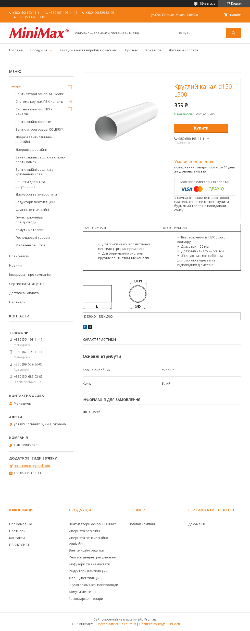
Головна (16, 50)
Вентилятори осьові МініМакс (40, 93)
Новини (15, 265)
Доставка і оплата (183, 50)
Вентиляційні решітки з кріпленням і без (34, 171)
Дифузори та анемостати (36, 194)
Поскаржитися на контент (116, 624)
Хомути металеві (29, 229)
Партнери (17, 302)
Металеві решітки (30, 245)
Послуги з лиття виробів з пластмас (88, 50)
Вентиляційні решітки (86, 550)
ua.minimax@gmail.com (32, 466)
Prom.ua (150, 619)
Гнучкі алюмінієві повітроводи (29, 219)
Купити (201, 128)
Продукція (38, 50)
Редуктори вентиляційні (35, 202)
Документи (197, 524)
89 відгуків (207, 3)
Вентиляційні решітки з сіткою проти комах (40, 159)
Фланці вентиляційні (32, 209)
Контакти (153, 50)
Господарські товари (33, 237)
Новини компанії (142, 524)
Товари (15, 86)
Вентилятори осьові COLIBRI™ (39, 129)
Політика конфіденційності (159, 624)
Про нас (131, 50)
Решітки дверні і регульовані (92, 557)
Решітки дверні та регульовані (30, 184)
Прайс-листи (19, 256)
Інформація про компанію (30, 274)
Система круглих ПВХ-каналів (39, 101)
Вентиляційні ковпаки (33, 121)
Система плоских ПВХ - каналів (34, 111)
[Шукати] (233, 33)
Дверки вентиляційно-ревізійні (34, 139)
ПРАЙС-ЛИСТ (19, 544)
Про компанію (20, 524)
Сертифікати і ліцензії (26, 283)
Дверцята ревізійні (31, 149)
